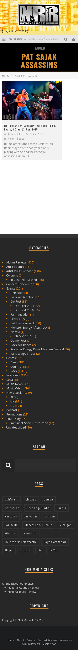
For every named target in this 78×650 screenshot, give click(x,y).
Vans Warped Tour (22, 354)
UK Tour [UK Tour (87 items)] (54, 550)
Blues (14, 362)
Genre (10, 358)
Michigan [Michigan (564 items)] (65, 525)
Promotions (14, 414)
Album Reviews (16, 262)
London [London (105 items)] (50, 516)
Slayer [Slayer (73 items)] (9, 550)
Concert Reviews (17, 138)
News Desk (14, 393)
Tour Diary (13, 419)
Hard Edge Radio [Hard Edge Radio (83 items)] (38, 508)
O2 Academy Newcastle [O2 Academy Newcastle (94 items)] (21, 542)
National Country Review (23, 587)
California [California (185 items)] (11, 499)
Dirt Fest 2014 (24, 306)
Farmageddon (19, 314)
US (12, 406)
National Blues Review (22, 592)
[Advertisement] (33, 200)
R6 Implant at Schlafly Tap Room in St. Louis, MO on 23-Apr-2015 (30, 127)
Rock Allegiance (20, 345)
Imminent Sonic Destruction (29, 423)
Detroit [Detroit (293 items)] (48, 499)
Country (15, 367)
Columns (12, 275)
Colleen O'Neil (16, 134)
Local (10, 380)
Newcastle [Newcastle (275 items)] (30, 533)
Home (5, 75)
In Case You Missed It (25, 280)
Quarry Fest (18, 340)
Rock (13, 371)
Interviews (13, 375)
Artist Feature (15, 267)
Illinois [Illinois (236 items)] (61, 508)
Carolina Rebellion (22, 297)
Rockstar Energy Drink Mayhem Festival (37, 349)
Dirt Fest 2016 (24, 310)
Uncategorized (16, 427)
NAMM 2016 (23, 336)
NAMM (15, 332)
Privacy (31, 640)
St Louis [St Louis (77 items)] (25, 550)
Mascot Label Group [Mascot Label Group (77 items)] (38, 525)
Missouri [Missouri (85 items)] (10, 533)
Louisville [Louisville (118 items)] (11, 525)
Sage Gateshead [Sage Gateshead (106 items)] (55, 542)
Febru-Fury (17, 319)
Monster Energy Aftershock (28, 327)
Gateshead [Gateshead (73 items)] (12, 508)
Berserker (17, 293)
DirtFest (15, 301)
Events (10, 288)
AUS (13, 397)
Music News (14, 384)
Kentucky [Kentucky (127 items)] (11, 516)
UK (12, 401)
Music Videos (15, 388)
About (20, 640)
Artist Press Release (19, 271)
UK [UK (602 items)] (40, 550)
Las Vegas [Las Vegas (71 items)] (30, 516)
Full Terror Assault (22, 323)
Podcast (11, 410)
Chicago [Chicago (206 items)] (30, 499)
